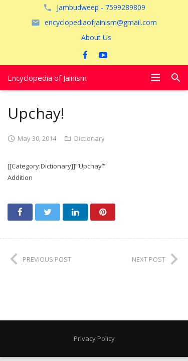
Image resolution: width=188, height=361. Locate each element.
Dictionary (89, 138)
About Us (96, 37)
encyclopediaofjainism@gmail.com (101, 22)
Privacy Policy (94, 338)
